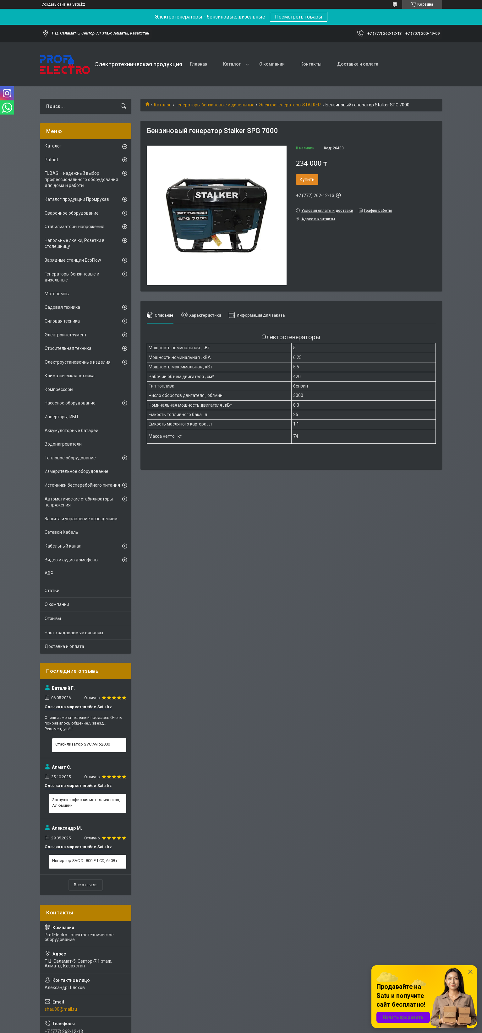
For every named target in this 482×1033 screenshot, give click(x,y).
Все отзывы (85, 884)
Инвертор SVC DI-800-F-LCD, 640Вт (85, 860)
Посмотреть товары (298, 17)
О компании (272, 64)
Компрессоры (59, 389)
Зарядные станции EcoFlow (73, 260)
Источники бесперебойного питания (82, 485)
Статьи (52, 590)
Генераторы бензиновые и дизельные (215, 104)
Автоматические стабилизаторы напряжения (79, 502)
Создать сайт (53, 4)
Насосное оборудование (70, 402)
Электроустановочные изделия (78, 362)
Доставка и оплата (357, 64)
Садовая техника (62, 307)
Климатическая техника (70, 375)
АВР (49, 573)
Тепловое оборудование (70, 457)
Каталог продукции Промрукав (77, 199)
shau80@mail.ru (61, 1009)
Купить (307, 179)
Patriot (51, 159)
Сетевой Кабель (61, 532)
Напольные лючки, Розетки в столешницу (75, 243)
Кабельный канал (63, 546)
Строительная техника (68, 348)
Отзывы (53, 618)
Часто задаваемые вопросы (74, 632)
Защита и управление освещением (81, 518)
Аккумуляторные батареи (71, 430)
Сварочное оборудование (72, 213)
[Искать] (123, 106)
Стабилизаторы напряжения (74, 226)
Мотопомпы (57, 293)
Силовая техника (62, 321)
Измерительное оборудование (76, 471)
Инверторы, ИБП (61, 416)
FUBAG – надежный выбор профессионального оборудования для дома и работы (81, 179)
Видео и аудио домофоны (71, 559)
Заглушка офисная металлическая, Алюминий (86, 802)
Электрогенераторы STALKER (290, 104)
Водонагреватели (63, 444)
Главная (198, 64)
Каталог (232, 64)
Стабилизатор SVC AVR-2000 (82, 744)
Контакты (310, 64)
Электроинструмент (66, 334)
